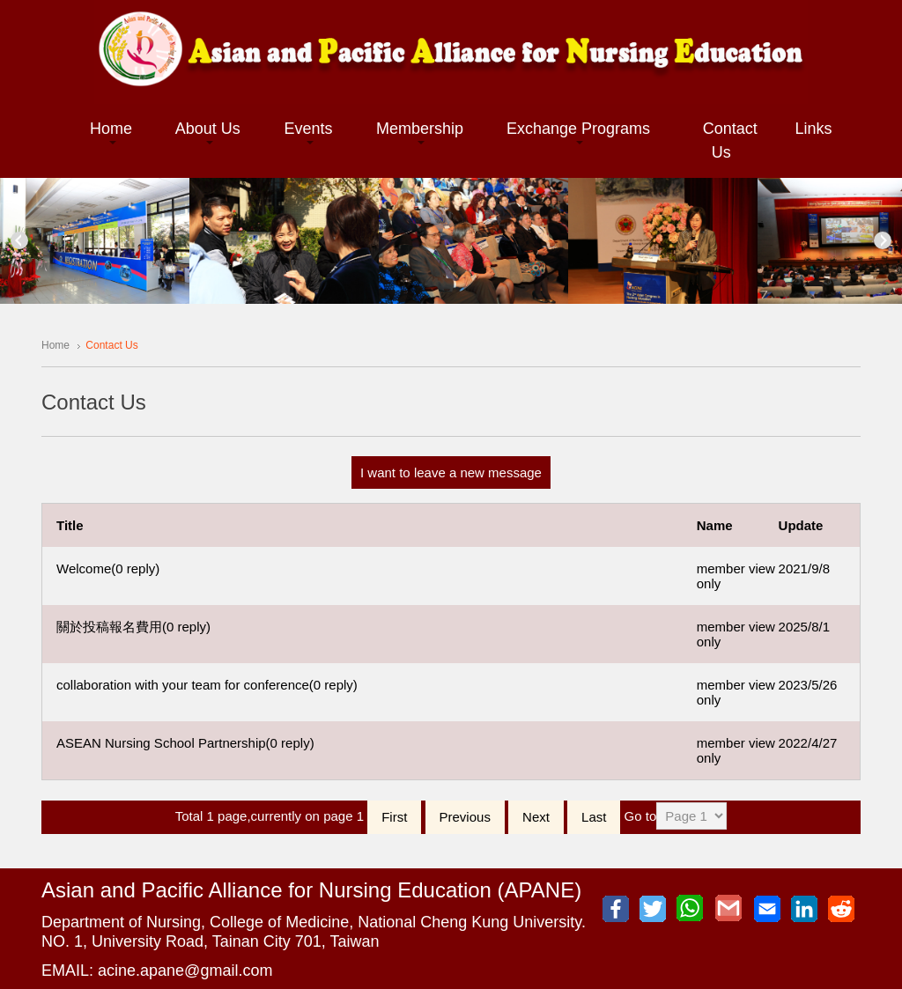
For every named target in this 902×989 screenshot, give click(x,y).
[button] (111, 130)
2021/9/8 (804, 568)
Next (882, 240)
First (394, 816)
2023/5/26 (808, 684)
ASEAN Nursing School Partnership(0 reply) (185, 742)
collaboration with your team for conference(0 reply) (207, 684)
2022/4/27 (808, 742)
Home (55, 345)
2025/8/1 (804, 626)
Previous (19, 240)
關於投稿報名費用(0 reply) (133, 626)
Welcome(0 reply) (107, 568)
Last (593, 816)
